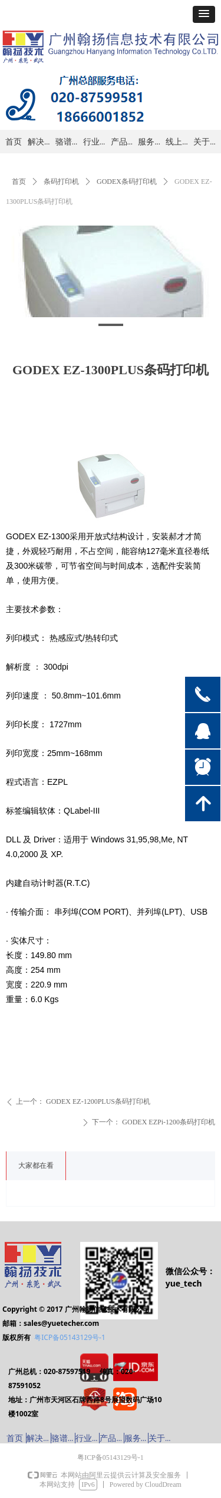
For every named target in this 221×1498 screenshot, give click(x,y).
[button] (204, 14)
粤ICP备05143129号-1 (69, 1337)
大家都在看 (36, 1165)
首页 (19, 181)
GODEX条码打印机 (127, 181)
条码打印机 (61, 181)
